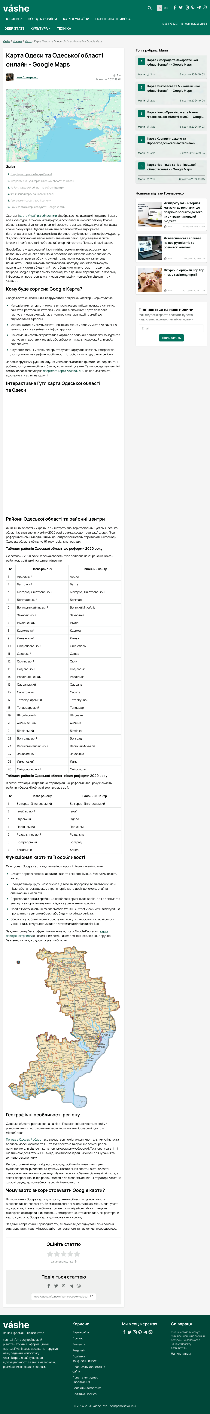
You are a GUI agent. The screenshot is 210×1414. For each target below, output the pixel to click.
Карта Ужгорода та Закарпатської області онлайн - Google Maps (172, 62)
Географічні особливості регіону (31, 200)
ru (166, 8)
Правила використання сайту (88, 1369)
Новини (13, 19)
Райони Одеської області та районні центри (37, 187)
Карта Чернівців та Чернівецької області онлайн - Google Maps (171, 167)
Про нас (78, 1338)
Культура (41, 28)
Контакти (78, 1344)
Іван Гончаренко (22, 77)
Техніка (64, 28)
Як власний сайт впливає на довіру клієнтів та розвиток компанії (182, 242)
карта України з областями (38, 215)
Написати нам (181, 1353)
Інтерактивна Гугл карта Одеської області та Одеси (42, 181)
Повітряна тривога (113, 19)
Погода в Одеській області (25, 1139)
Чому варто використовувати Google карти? (38, 207)
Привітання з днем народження (85, 1379)
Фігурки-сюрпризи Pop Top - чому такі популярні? (184, 272)
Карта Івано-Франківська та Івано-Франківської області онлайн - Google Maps (175, 114)
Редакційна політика (87, 1388)
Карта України (76, 19)
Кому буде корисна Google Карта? (31, 174)
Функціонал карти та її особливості (32, 194)
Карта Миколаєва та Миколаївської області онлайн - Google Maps (173, 88)
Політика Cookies (84, 1394)
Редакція (78, 1350)
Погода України (42, 19)
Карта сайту (81, 1332)
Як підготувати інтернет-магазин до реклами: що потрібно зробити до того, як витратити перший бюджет (183, 212)
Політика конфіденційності (84, 1358)
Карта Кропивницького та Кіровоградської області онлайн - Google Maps (172, 140)
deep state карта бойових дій (63, 371)
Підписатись (171, 337)
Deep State (15, 28)
